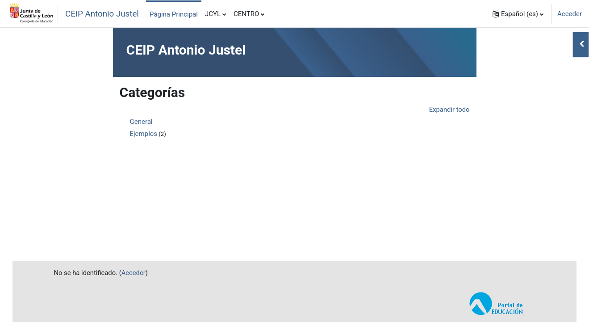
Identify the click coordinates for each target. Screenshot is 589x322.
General (141, 122)
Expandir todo (448, 110)
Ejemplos (144, 134)
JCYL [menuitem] (213, 14)
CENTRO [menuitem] (246, 14)
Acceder (569, 14)
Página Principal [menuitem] (174, 14)
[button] (518, 13)
